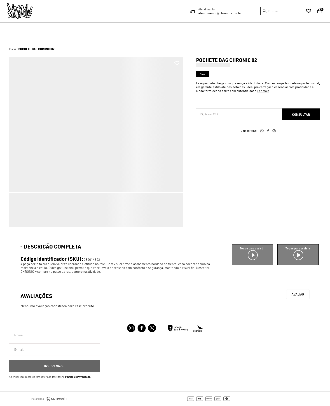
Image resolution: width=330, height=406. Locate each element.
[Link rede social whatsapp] (152, 328)
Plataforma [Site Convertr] (49, 399)
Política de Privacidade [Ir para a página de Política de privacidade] (77, 376)
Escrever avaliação (298, 294)
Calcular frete (301, 114)
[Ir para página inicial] (12, 49)
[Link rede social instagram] (131, 328)
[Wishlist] (308, 11)
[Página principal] (20, 11)
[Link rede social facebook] (142, 328)
